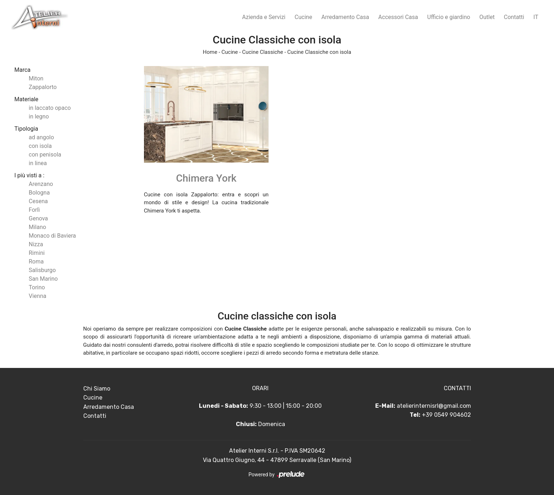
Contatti (514, 17)
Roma (36, 261)
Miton (36, 78)
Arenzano (41, 184)
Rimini (37, 252)
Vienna (37, 296)
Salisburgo (42, 270)
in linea (38, 163)
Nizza (36, 244)
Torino (37, 287)
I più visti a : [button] (29, 175)
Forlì (34, 209)
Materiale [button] (26, 99)
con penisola (45, 154)
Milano (37, 227)
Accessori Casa (398, 17)
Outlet (487, 17)
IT (536, 17)
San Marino (43, 278)
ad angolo (41, 137)
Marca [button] (22, 69)
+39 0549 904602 (446, 414)
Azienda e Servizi (263, 17)
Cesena (38, 201)
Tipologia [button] (26, 128)
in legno (39, 116)
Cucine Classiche (262, 52)
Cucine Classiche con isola (319, 52)
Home (210, 52)
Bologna (39, 192)
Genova (38, 218)
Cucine (303, 17)
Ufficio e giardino (448, 17)
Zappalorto (43, 87)
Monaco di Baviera (52, 235)
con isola (40, 146)
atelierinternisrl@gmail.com (434, 405)
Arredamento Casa (345, 17)
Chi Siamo (96, 388)
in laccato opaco (50, 107)
